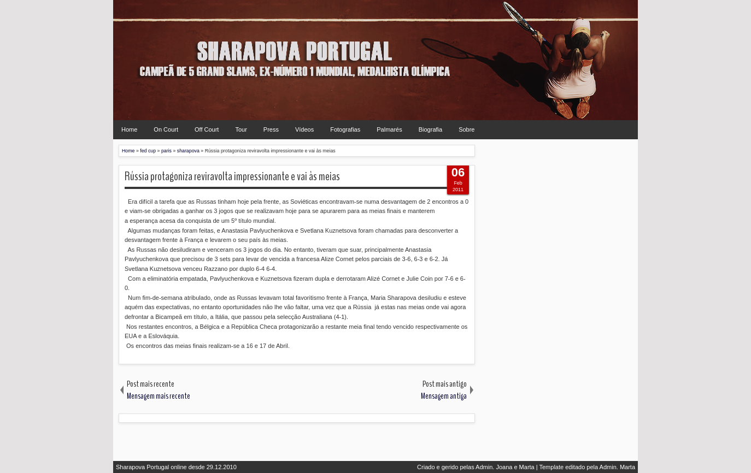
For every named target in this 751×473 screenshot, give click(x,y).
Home (129, 129)
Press (271, 129)
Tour (241, 129)
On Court (166, 129)
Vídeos (304, 129)
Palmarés (389, 129)
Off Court (207, 129)
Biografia (430, 129)
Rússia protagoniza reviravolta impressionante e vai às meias (232, 176)
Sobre (466, 129)
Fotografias (345, 129)
